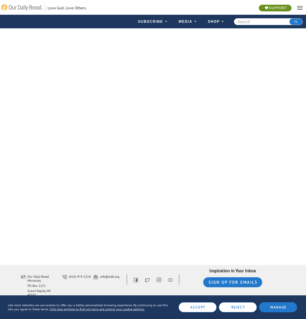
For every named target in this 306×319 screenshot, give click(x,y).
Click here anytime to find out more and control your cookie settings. (97, 309)
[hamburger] (300, 8)
